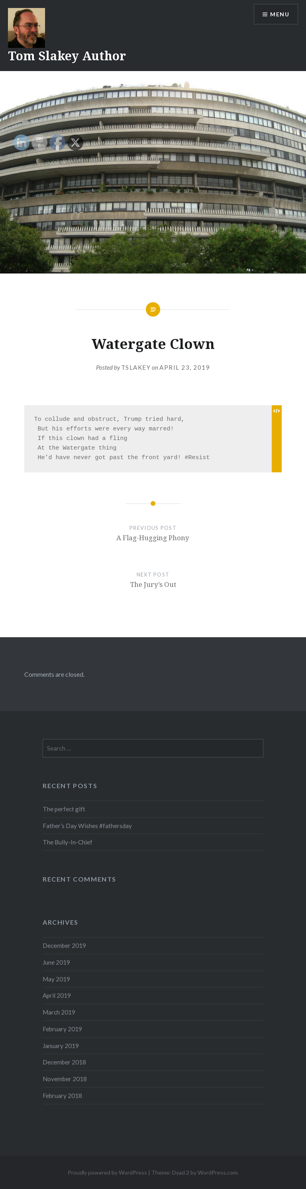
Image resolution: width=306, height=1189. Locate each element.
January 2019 (61, 1045)
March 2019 (59, 1012)
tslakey (136, 367)
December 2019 (64, 945)
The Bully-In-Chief (67, 842)
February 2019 (62, 1028)
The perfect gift (64, 808)
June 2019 (56, 962)
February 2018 (62, 1095)
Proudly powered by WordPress (107, 1172)
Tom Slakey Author (67, 56)
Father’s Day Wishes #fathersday (87, 825)
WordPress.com (217, 1172)
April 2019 (57, 995)
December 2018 (64, 1062)
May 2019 (56, 979)
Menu (279, 14)
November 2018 (65, 1078)
